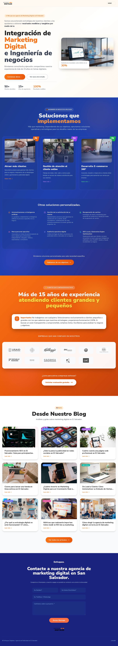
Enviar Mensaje (59, 620)
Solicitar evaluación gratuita (59, 382)
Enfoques (59, 561)
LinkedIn (113, 640)
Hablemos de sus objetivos (59, 262)
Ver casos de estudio (37, 77)
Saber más (9, 179)
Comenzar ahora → (14, 77)
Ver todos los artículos (59, 540)
